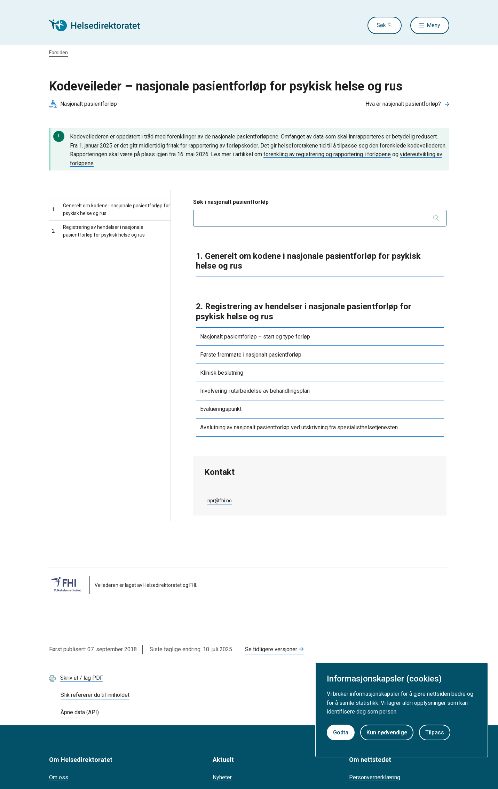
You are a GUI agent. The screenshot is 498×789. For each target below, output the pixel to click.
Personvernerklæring (374, 777)
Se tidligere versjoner (271, 649)
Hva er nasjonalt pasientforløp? (403, 104)
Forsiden (58, 52)
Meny (433, 25)
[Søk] (436, 218)
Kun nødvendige (386, 732)
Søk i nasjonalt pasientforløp (231, 202)
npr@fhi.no (219, 500)
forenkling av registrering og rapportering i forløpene (327, 154)
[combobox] (319, 218)
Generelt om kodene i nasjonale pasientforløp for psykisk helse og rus (111, 209)
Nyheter (222, 777)
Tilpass (434, 732)
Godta (340, 732)
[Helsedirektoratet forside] (99, 25)
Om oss (58, 777)
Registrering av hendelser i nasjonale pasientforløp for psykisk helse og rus (98, 231)
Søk (381, 25)
